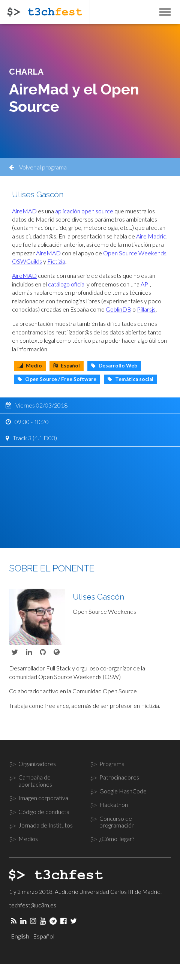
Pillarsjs (146, 309)
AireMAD (24, 210)
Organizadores (37, 763)
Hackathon (113, 804)
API (145, 284)
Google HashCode (123, 791)
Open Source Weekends (134, 252)
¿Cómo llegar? (116, 838)
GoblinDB (118, 309)
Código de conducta (43, 811)
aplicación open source (84, 210)
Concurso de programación (117, 822)
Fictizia (56, 261)
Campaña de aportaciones (35, 780)
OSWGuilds (27, 261)
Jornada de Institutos (45, 825)
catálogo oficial (67, 284)
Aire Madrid (151, 236)
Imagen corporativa (43, 797)
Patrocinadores (119, 777)
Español (43, 936)
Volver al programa (38, 167)
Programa (111, 763)
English (20, 936)
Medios (28, 838)
